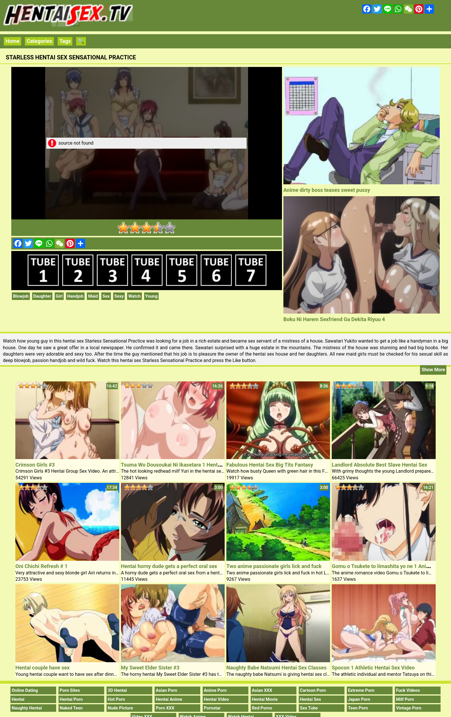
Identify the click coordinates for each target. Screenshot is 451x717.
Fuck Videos (408, 690)
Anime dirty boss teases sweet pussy (326, 190)
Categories (39, 41)
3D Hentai (117, 690)
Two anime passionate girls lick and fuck (274, 566)
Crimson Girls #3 (35, 465)
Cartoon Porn (313, 690)
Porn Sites (70, 690)
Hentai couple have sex (42, 668)
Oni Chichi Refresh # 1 (41, 566)
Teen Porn (358, 708)
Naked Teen (71, 708)
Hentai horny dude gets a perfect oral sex (169, 566)
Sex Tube (309, 708)
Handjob (75, 296)
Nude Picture (120, 708)
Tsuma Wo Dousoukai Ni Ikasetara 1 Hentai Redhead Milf (187, 465)
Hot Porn (116, 699)
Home (12, 41)
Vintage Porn (408, 708)
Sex (106, 296)
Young (151, 296)
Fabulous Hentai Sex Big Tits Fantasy (269, 465)
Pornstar (212, 708)
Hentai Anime (169, 699)
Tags (65, 41)
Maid (93, 296)
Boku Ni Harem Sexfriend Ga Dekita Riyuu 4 (334, 319)
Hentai (18, 699)
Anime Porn (215, 690)
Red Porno (262, 708)
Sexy (119, 296)
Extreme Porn (361, 690)
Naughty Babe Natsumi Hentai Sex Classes (276, 668)
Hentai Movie (265, 699)
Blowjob (21, 296)
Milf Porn (405, 699)
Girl (59, 296)
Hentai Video (216, 699)
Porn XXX (165, 708)
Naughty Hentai (27, 708)
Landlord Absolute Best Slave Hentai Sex (379, 465)
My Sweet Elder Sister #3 (150, 668)
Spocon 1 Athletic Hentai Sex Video (373, 668)
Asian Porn (166, 690)
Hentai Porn (71, 699)
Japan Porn (359, 699)
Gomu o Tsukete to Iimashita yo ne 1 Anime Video (390, 566)
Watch (134, 296)
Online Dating (25, 690)
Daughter (42, 296)
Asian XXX (262, 690)
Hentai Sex (310, 699)
